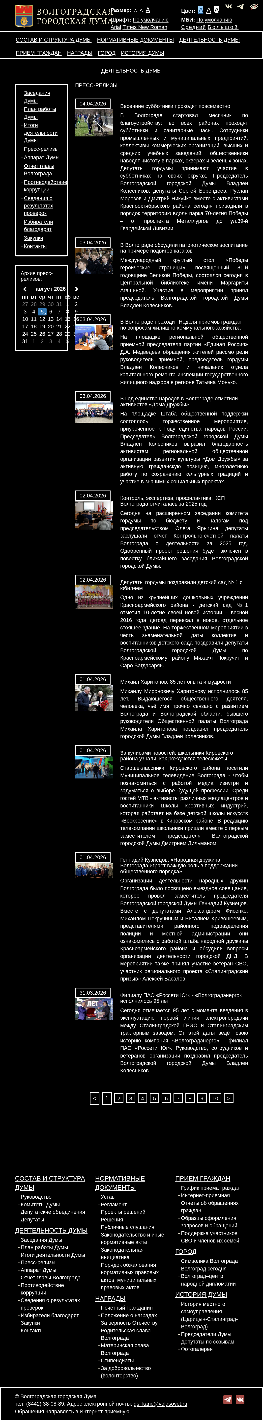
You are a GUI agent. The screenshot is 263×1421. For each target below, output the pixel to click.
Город (107, 53)
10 (215, 1099)
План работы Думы (44, 1247)
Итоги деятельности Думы (41, 132)
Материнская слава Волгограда (125, 1349)
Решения (112, 1220)
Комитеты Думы (40, 1205)
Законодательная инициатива (122, 1253)
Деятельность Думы (209, 40)
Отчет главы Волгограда (51, 1278)
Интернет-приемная (205, 1195)
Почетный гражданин (127, 1308)
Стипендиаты (117, 1361)
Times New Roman (144, 27)
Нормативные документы (135, 40)
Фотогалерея (197, 1349)
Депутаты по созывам (207, 1342)
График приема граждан (210, 1188)
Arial (116, 27)
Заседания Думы (41, 1240)
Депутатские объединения (53, 1212)
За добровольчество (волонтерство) (126, 1372)
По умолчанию (150, 20)
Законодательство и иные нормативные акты (132, 1238)
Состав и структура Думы (54, 40)
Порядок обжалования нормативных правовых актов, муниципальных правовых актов (130, 1276)
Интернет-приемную (104, 1412)
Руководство (36, 1197)
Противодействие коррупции (42, 1289)
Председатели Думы (206, 1334)
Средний (193, 27)
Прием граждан (39, 53)
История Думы (142, 53)
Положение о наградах (129, 1315)
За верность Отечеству (129, 1323)
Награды (79, 53)
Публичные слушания (127, 1227)
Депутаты (32, 1220)
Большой (223, 27)
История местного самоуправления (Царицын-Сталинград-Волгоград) (209, 1315)
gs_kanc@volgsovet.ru (160, 1404)
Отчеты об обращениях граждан (210, 1207)
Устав (108, 1197)
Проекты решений (123, 1212)
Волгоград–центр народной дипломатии (208, 1280)
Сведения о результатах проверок (38, 205)
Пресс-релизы (41, 149)
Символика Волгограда (209, 1261)
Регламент (114, 1205)
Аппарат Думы (41, 157)
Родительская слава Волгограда (126, 1334)
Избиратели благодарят (50, 1315)
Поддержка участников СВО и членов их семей (210, 1237)
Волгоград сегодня (204, 1269)
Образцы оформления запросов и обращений (209, 1222)
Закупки (33, 238)
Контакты (35, 246)
